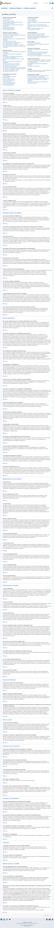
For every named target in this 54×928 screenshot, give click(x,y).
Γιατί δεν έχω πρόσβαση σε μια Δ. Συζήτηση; (11, 63)
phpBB (47, 263)
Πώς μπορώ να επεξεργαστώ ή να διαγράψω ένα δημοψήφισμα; (12, 62)
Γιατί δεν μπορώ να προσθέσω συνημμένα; (11, 65)
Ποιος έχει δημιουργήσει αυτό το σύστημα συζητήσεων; (38, 75)
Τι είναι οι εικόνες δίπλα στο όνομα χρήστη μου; (12, 42)
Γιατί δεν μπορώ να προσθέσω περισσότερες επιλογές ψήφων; (13, 59)
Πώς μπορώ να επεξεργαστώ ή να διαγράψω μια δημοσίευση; (12, 54)
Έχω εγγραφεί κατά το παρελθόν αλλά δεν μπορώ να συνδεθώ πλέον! (13, 25)
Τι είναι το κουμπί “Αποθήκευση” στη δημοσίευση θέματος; (14, 68)
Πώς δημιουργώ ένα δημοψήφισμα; (9, 57)
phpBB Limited (7, 869)
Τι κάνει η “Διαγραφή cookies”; (9, 29)
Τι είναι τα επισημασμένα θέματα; (9, 82)
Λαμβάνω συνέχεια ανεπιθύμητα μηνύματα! (35, 35)
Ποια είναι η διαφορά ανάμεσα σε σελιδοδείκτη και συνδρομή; (39, 59)
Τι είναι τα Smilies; (6, 77)
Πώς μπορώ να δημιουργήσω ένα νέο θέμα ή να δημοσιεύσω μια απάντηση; (14, 52)
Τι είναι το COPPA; (6, 19)
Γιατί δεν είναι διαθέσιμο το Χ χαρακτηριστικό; (36, 76)
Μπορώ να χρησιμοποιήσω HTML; (9, 76)
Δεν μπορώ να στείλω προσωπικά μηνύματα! (36, 33)
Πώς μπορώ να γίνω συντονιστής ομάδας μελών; (36, 24)
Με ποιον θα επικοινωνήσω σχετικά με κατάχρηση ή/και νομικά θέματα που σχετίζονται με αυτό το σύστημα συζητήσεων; (38, 79)
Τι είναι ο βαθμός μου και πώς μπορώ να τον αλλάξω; (13, 44)
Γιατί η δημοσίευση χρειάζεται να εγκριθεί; (11, 69)
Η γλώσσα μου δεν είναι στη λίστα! (9, 41)
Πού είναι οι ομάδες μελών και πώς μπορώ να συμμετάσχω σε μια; (38, 23)
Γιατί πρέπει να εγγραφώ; (8, 18)
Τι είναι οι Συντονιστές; (31, 19)
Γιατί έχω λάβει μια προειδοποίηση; (9, 66)
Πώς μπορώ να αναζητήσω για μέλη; (34, 54)
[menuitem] (50, 3)
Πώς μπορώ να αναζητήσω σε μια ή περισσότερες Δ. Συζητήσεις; (37, 50)
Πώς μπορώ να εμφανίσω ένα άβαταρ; (10, 43)
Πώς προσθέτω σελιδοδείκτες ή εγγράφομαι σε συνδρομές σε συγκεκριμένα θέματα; (38, 62)
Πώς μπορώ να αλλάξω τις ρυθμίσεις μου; (11, 33)
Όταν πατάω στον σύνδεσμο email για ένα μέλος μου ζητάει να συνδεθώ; (14, 47)
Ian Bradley (30, 922)
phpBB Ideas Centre (7, 880)
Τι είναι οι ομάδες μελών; (32, 21)
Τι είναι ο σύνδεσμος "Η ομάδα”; (33, 29)
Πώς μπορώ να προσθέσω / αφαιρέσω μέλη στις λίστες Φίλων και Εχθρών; (38, 45)
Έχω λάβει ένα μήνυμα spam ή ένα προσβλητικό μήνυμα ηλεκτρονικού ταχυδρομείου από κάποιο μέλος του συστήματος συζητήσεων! (38, 37)
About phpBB (19, 870)
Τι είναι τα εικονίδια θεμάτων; (8, 85)
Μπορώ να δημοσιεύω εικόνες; (9, 79)
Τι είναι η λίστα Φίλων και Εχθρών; (34, 42)
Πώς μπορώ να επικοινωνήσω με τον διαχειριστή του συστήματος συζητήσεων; (37, 82)
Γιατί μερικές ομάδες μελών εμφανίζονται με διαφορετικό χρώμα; (38, 26)
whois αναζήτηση (21, 891)
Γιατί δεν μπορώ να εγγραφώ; (8, 21)
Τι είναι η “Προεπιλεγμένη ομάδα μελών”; (35, 28)
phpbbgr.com (32, 925)
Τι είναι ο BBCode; (6, 75)
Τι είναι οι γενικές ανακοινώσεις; (9, 80)
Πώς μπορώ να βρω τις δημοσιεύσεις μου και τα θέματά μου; (39, 55)
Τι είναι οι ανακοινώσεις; (7, 81)
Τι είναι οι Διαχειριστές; (31, 18)
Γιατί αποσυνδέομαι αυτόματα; (9, 28)
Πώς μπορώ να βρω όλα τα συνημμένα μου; (36, 71)
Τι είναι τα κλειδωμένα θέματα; (8, 83)
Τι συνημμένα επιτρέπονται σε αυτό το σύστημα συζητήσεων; (39, 70)
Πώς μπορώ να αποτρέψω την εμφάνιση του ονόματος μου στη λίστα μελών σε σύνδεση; (14, 35)
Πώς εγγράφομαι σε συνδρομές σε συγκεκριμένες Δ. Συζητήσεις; (37, 64)
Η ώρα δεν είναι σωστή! (7, 37)
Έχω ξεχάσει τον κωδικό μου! (8, 27)
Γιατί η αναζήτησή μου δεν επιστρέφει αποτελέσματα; (37, 52)
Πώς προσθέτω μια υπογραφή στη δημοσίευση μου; (13, 56)
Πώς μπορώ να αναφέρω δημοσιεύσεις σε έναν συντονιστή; (14, 67)
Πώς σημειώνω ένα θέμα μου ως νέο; (10, 71)
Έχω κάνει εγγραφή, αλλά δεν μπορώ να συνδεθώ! (12, 22)
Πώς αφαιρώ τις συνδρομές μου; (33, 66)
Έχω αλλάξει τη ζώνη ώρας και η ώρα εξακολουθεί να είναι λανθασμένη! (14, 39)
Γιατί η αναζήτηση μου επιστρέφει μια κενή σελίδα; (37, 53)
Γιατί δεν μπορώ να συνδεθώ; (8, 23)
